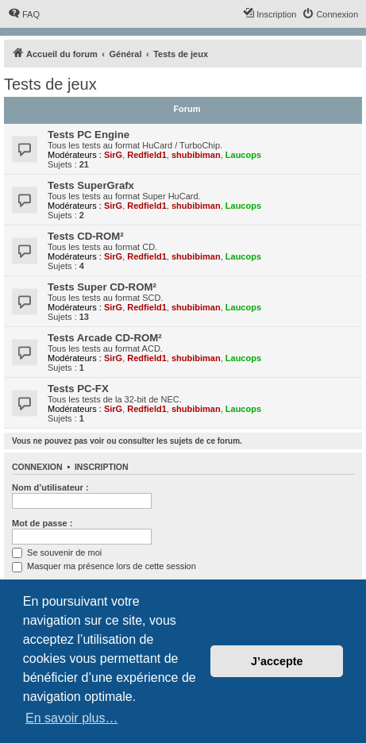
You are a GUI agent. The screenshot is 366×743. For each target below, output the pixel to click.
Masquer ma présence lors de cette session (104, 566)
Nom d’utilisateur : (50, 487)
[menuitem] (24, 14)
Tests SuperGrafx (91, 185)
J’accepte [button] (277, 661)
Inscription (102, 467)
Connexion (37, 467)
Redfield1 (147, 155)
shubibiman (196, 155)
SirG (113, 155)
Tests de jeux (50, 84)
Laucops (243, 155)
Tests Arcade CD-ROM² (105, 338)
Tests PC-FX (78, 389)
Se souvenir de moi (57, 552)
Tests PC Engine (88, 135)
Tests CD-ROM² (86, 236)
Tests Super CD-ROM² (102, 287)
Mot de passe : (42, 523)
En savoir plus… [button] (71, 718)
